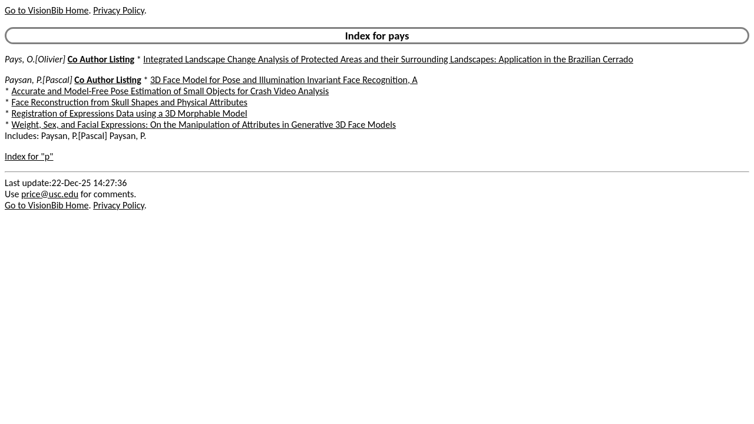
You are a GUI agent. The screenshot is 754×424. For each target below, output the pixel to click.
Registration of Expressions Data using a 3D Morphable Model (129, 113)
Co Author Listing (101, 59)
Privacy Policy (118, 10)
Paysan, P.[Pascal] (38, 79)
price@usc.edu (49, 194)
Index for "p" (29, 156)
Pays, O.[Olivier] (35, 59)
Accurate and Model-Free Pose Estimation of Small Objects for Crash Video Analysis (170, 91)
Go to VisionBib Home (46, 10)
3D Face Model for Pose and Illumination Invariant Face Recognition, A (284, 79)
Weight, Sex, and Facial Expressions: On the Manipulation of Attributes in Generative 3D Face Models (204, 124)
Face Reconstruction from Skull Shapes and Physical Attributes (129, 102)
